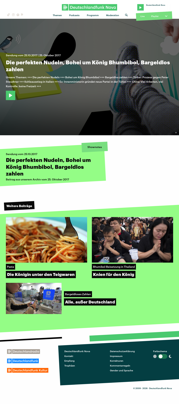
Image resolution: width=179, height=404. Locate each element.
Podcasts (74, 15)
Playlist (154, 16)
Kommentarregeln (120, 365)
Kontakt (68, 356)
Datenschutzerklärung (122, 351)
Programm (93, 15)
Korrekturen (116, 360)
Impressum (116, 356)
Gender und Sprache (121, 370)
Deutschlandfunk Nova (77, 351)
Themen (57, 15)
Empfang (69, 360)
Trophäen (69, 365)
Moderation (112, 15)
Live (142, 16)
